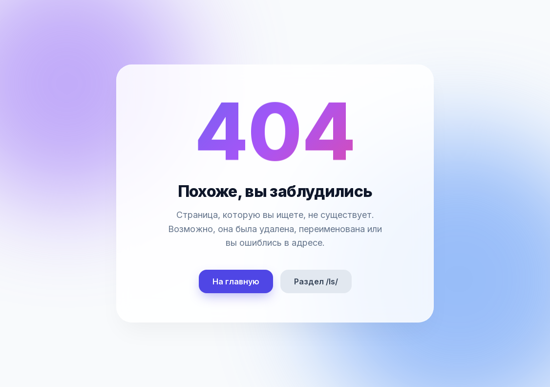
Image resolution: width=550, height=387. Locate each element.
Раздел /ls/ (316, 281)
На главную (235, 281)
